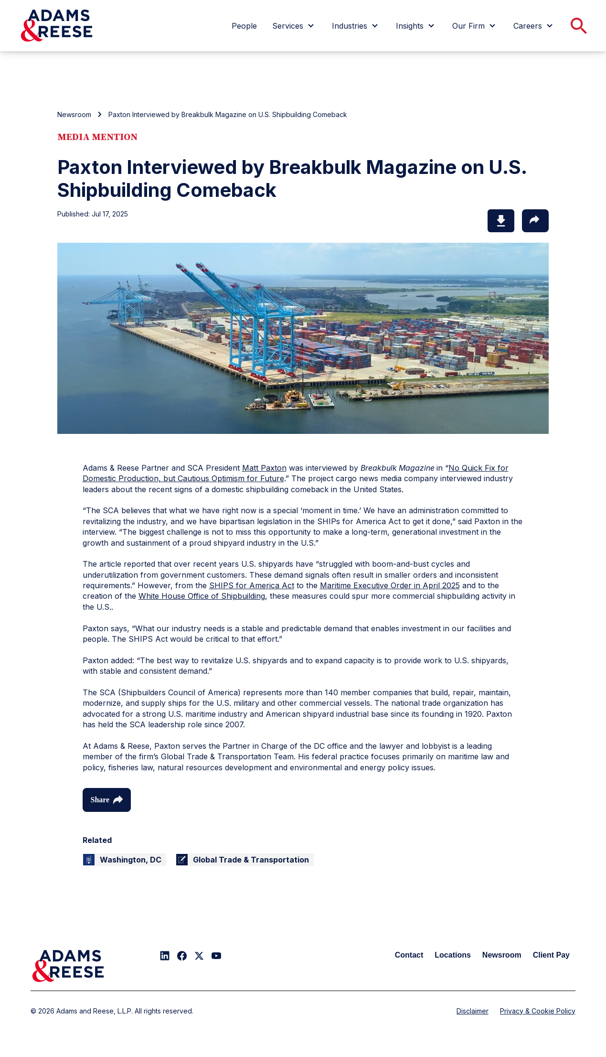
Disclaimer (473, 1011)
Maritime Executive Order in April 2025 (390, 585)
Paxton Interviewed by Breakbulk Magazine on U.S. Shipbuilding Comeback (227, 114)
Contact (409, 955)
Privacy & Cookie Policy (537, 1011)
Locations (453, 955)
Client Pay (551, 955)
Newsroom (74, 114)
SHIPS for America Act (251, 585)
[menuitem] (244, 26)
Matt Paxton (264, 468)
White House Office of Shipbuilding (201, 596)
